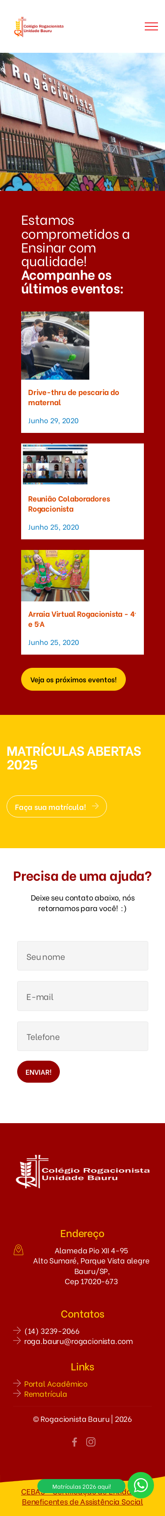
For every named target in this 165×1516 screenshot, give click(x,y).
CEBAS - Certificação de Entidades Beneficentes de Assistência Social (82, 1496)
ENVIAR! (38, 1071)
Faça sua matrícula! (57, 806)
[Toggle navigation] (151, 26)
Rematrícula (45, 1393)
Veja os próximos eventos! (73, 679)
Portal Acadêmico (56, 1383)
